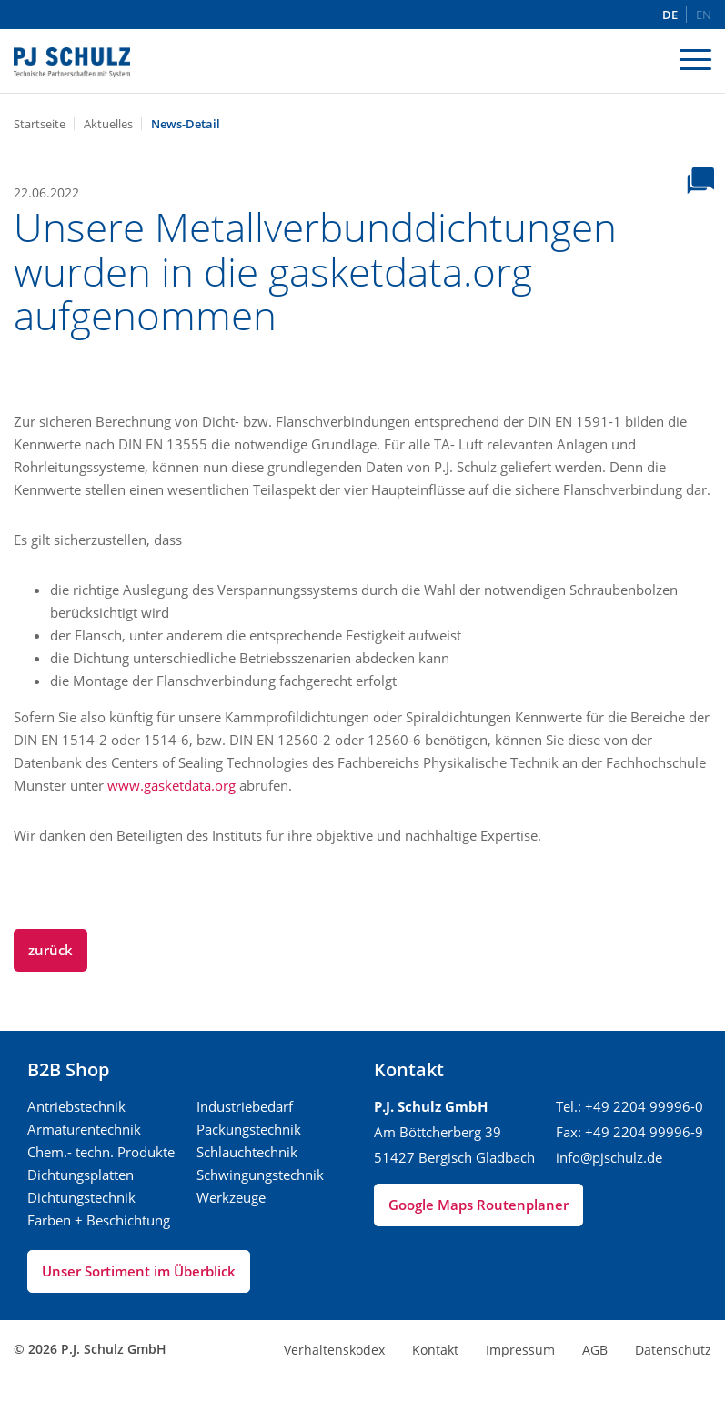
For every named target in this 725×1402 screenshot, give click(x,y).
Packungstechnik (248, 1129)
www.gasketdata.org (171, 785)
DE (670, 15)
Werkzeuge (231, 1197)
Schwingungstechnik (260, 1174)
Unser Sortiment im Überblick (139, 1271)
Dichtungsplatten (80, 1174)
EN (703, 15)
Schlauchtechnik (246, 1152)
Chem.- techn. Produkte (101, 1152)
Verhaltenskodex (334, 1349)
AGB (595, 1349)
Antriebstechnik (76, 1106)
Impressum (520, 1349)
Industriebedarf (244, 1106)
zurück (50, 950)
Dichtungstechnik (81, 1197)
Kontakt (435, 1349)
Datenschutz (673, 1349)
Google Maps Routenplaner (478, 1204)
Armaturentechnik (84, 1129)
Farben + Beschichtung (98, 1220)
